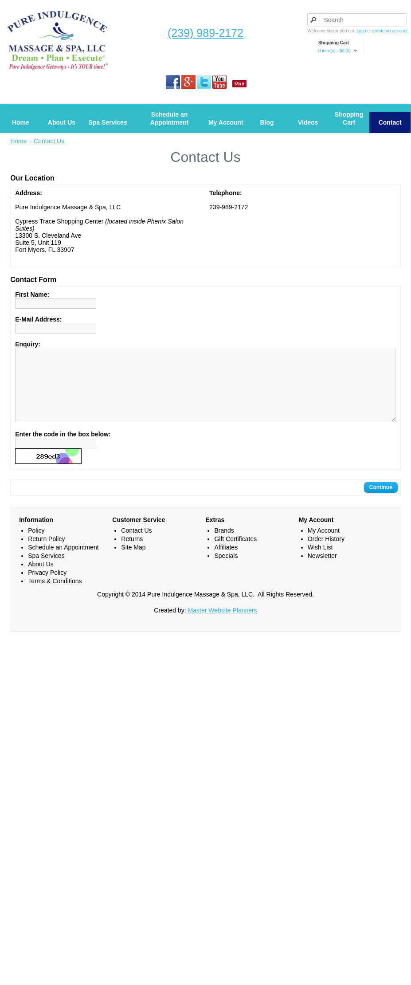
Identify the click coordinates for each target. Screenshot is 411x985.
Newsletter (322, 569)
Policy (36, 543)
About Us (61, 122)
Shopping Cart (349, 118)
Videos (308, 122)
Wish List (320, 560)
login (361, 30)
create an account (390, 30)
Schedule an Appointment (169, 118)
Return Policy (46, 552)
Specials (226, 569)
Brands (224, 543)
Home (20, 122)
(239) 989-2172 (205, 33)
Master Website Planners (222, 623)
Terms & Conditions (55, 594)
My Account (225, 122)
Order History (326, 552)
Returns (132, 552)
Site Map (133, 560)
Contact (390, 122)
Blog (267, 122)
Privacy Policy (47, 585)
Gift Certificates (235, 552)
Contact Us (49, 141)
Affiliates (226, 560)
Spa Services (108, 122)
